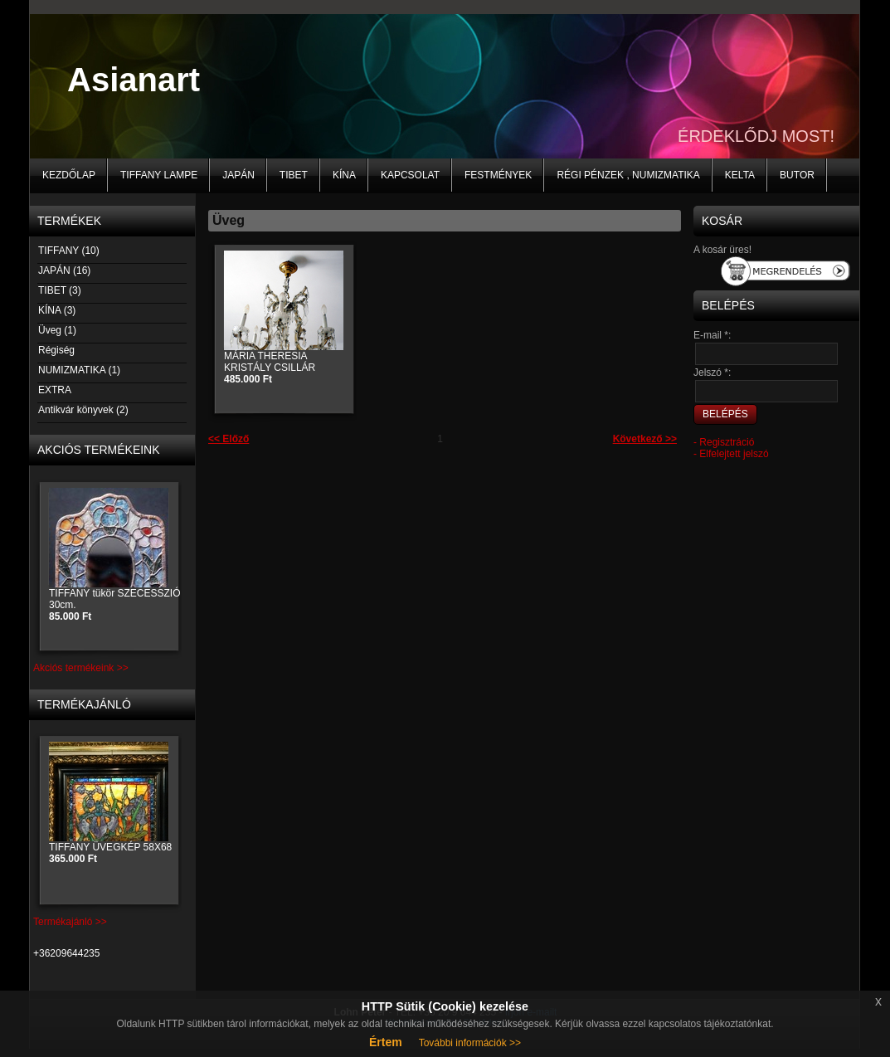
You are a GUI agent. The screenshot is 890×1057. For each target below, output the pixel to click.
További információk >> (470, 1043)
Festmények (498, 175)
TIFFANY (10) (68, 250)
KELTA (740, 175)
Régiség (56, 350)
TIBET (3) (59, 290)
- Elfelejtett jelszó (731, 454)
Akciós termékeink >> (81, 668)
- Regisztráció (723, 442)
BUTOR (797, 175)
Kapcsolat (410, 175)
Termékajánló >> (70, 922)
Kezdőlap (68, 175)
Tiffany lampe (158, 175)
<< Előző (228, 439)
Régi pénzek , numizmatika (628, 175)
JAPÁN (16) (63, 270)
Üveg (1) (56, 330)
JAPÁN (238, 175)
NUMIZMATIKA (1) (78, 370)
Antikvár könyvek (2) (83, 410)
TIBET (294, 175)
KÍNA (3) (56, 310)
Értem (385, 1042)
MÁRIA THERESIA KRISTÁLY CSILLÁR (269, 367)
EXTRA (54, 390)
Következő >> (645, 439)
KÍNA (344, 175)
